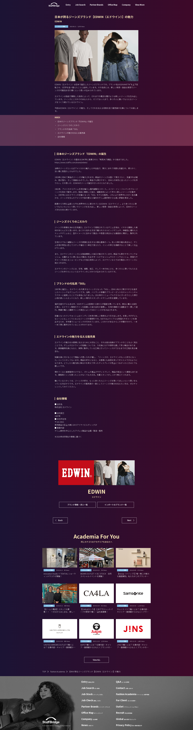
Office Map (112, 6)
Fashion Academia (57, 671)
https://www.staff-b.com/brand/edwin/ (71, 162)
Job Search (80, 6)
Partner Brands (96, 6)
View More (140, 6)
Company (126, 6)
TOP (44, 671)
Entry (68, 6)
